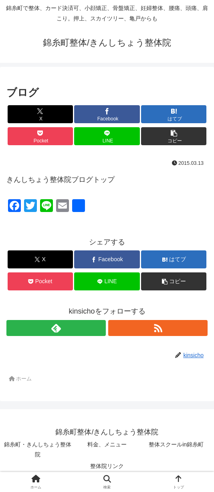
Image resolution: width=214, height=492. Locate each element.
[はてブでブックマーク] (173, 114)
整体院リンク (107, 466)
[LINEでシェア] (106, 136)
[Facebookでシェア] (106, 114)
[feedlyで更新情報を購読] (56, 328)
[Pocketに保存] (40, 136)
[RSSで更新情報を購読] (158, 328)
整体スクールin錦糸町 (176, 444)
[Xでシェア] (40, 114)
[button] (173, 136)
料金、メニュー (107, 444)
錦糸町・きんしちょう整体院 (37, 449)
